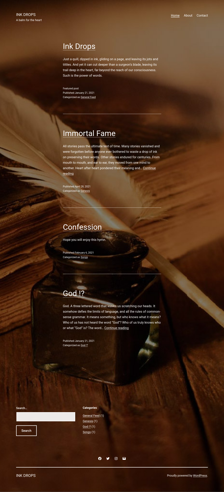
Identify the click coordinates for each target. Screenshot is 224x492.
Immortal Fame (89, 133)
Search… (21, 408)
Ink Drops (79, 46)
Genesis (85, 190)
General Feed (88, 97)
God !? (74, 293)
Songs (84, 257)
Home (175, 15)
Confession (82, 227)
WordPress (200, 475)
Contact (202, 15)
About (188, 15)
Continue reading (116, 328)
